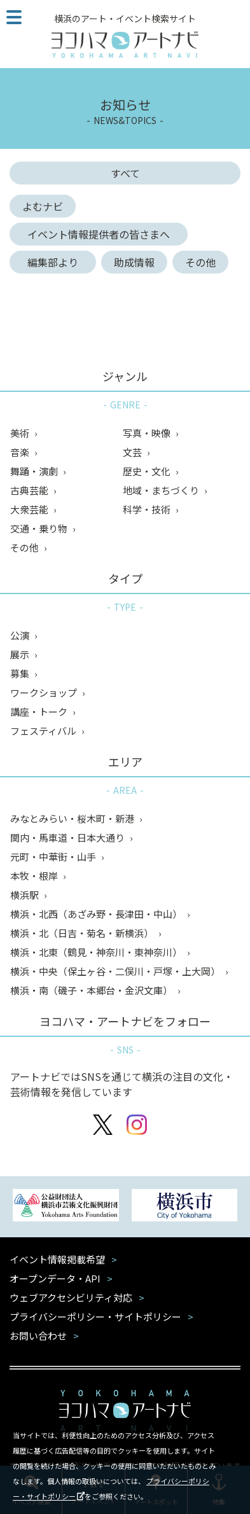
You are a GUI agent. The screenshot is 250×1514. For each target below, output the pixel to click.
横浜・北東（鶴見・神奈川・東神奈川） (97, 952)
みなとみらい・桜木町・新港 (73, 818)
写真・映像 (147, 433)
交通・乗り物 (39, 528)
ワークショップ (44, 692)
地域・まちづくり (162, 490)
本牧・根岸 (35, 875)
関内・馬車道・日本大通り (68, 837)
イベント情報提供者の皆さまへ (103, 234)
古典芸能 (30, 490)
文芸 (133, 452)
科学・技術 (147, 509)
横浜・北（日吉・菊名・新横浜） (82, 933)
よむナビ (42, 206)
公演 (20, 635)
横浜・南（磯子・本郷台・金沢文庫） (92, 990)
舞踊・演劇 (35, 471)
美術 (20, 433)
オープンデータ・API (55, 1278)
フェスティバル (44, 730)
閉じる (232, 1432)
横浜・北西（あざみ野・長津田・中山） (97, 913)
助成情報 (134, 262)
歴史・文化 (147, 471)
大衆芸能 (30, 509)
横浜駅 (25, 894)
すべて (125, 173)
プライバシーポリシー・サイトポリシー (95, 1316)
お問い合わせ (38, 1335)
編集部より (57, 262)
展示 (20, 654)
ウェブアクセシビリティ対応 (71, 1297)
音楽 (20, 452)
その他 (200, 262)
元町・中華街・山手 (54, 856)
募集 (20, 673)
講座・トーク (39, 711)
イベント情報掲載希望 (57, 1259)
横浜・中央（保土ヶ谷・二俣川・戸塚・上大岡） (116, 971)
